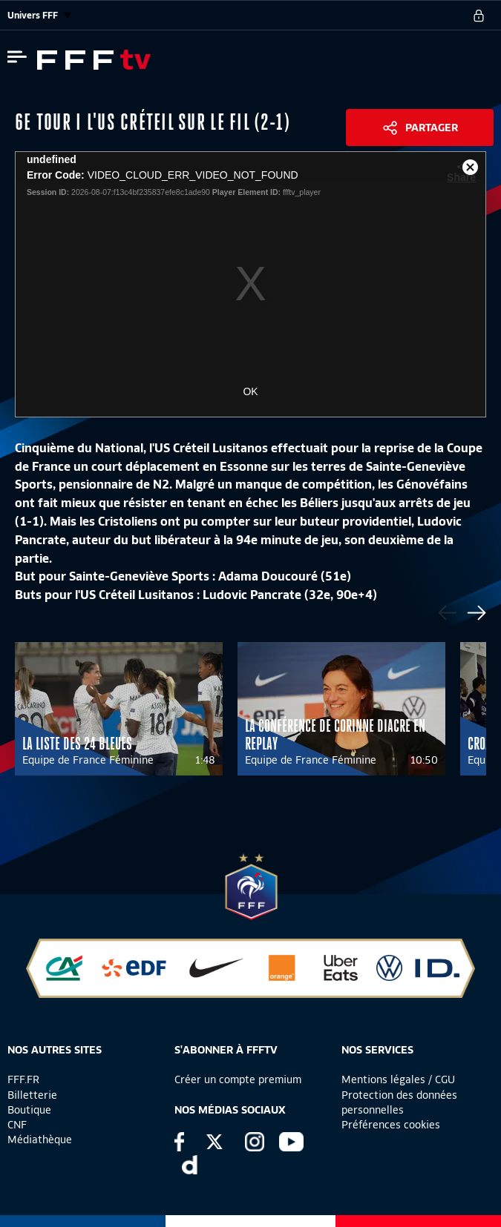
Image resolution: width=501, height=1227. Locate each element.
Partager (431, 127)
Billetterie (32, 1095)
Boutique (29, 1110)
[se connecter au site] (478, 15)
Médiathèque (39, 1139)
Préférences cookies (390, 1125)
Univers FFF (39, 15)
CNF (17, 1125)
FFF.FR (23, 1079)
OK (250, 391)
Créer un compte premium (237, 1079)
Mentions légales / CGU (398, 1079)
